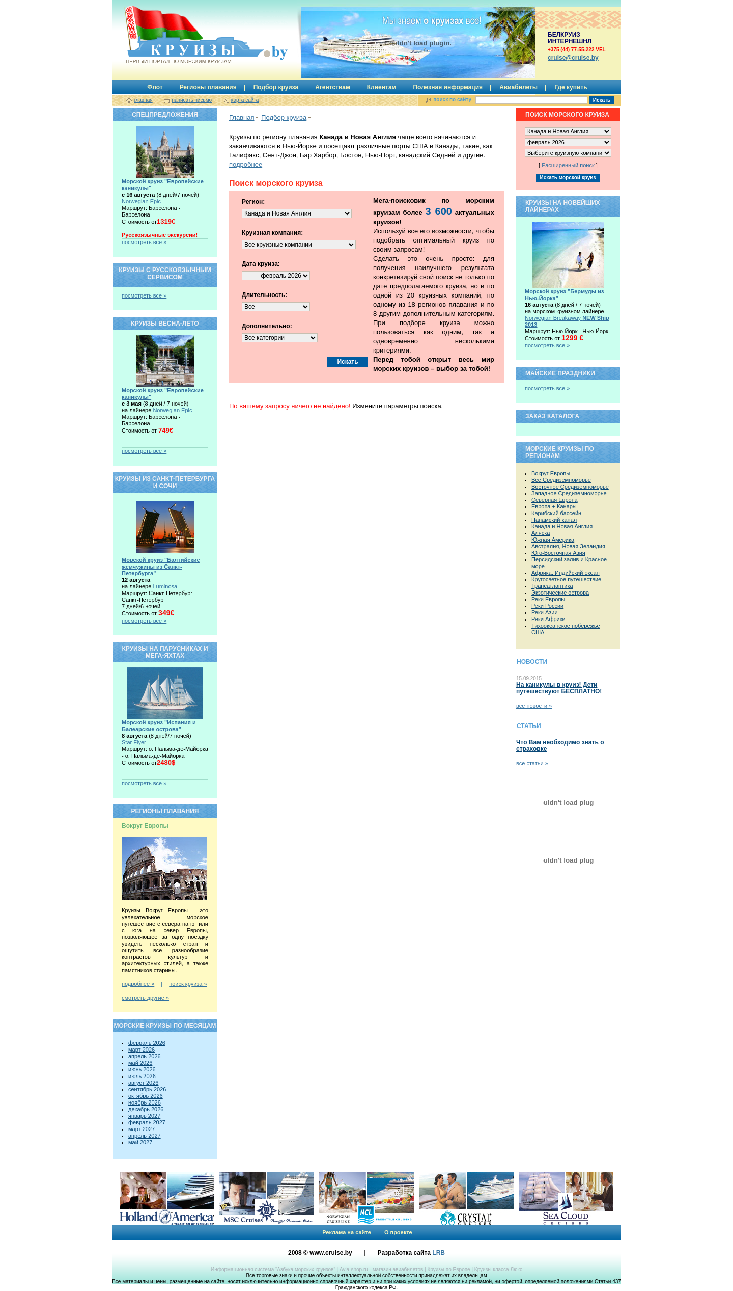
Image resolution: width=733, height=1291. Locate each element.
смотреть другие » (145, 997)
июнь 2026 (142, 1069)
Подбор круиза (276, 87)
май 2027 (140, 1142)
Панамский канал (554, 520)
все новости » (534, 706)
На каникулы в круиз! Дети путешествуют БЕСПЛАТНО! (559, 688)
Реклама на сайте (346, 1232)
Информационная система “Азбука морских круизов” (273, 1269)
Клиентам (382, 87)
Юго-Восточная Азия (558, 553)
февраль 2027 (146, 1122)
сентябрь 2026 (147, 1089)
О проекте (398, 1232)
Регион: (253, 201)
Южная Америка (552, 539)
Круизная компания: (272, 232)
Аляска (540, 533)
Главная (241, 117)
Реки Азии (544, 612)
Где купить (570, 87)
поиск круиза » (188, 984)
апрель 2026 (144, 1056)
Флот (154, 87)
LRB (438, 1252)
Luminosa (165, 586)
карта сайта (245, 100)
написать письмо (192, 100)
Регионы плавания (208, 87)
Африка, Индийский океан (565, 573)
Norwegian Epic (141, 201)
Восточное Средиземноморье (570, 486)
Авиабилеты (518, 87)
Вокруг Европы (550, 473)
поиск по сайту (452, 99)
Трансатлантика (552, 586)
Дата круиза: (261, 263)
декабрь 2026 (145, 1109)
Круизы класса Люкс (498, 1269)
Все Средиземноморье (561, 480)
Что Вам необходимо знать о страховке (560, 745)
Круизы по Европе (448, 1269)
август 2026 (143, 1083)
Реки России (547, 606)
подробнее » (138, 984)
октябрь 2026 (145, 1096)
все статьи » (532, 763)
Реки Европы (548, 599)
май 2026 (140, 1063)
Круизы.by (178, 35)
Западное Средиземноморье (569, 493)
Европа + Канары (554, 506)
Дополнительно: (267, 326)
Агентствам (332, 87)
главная (143, 100)
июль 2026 (142, 1076)
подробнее (245, 164)
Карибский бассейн (556, 513)
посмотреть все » (144, 242)
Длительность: (264, 295)
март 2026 (141, 1049)
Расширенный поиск (568, 165)
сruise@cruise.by (573, 57)
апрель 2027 (144, 1136)
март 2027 (141, 1129)
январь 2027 (144, 1116)
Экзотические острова (560, 592)
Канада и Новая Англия (562, 526)
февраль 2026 (146, 1043)
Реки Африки (548, 619)
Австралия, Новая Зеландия (568, 546)
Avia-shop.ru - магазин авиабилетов (381, 1269)
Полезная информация (448, 87)
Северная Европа (554, 500)
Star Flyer (134, 742)
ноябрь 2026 (144, 1102)
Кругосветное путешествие (566, 579)
